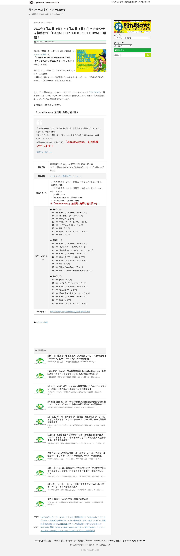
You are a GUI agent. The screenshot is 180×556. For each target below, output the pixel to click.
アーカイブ (119, 43)
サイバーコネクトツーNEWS (47, 9)
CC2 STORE (95, 92)
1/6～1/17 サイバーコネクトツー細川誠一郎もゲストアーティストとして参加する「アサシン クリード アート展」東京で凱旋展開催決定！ (77, 419)
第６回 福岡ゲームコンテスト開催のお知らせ (68, 499)
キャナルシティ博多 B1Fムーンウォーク (66, 176)
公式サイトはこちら (44, 152)
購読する (119, 50)
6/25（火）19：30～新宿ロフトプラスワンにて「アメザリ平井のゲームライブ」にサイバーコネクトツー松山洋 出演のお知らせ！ (77, 471)
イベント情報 (42, 322)
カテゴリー (119, 35)
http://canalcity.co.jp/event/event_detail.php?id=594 (70, 312)
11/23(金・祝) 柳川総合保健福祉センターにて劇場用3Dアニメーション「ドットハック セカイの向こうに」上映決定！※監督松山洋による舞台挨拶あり (77, 437)
